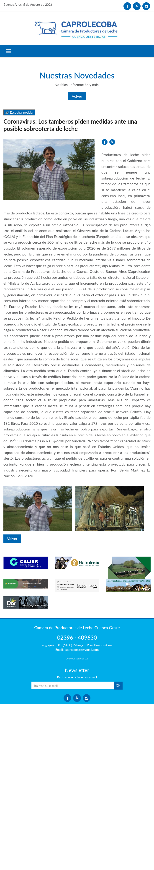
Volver (77, 96)
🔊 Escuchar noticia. (19, 112)
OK (118, 685)
